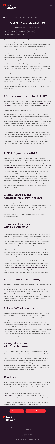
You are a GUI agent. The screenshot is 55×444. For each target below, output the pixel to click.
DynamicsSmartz (9, 395)
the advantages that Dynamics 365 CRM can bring (28, 267)
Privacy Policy (22, 427)
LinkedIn (9, 427)
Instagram (14, 427)
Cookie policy (27, 429)
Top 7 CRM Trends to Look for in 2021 (26, 17)
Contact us (17, 411)
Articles (10, 17)
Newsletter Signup (35, 411)
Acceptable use (44, 427)
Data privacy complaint (32, 427)
